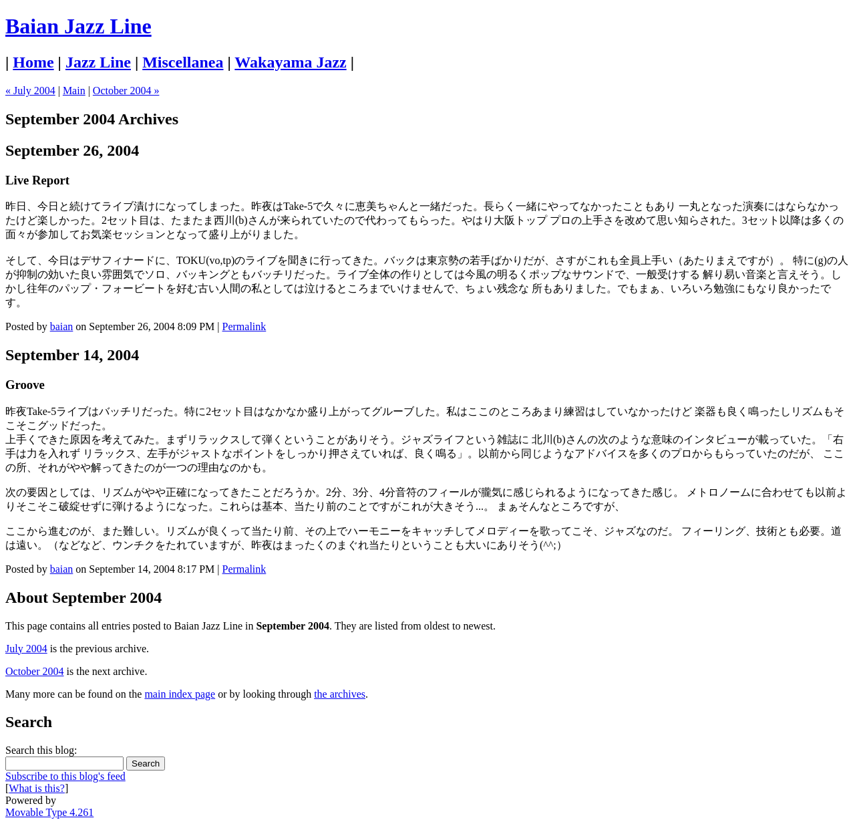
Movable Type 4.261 (49, 812)
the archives (339, 694)
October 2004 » (126, 90)
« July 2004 (30, 90)
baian (61, 326)
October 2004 (34, 671)
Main (74, 90)
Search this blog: (41, 750)
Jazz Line (98, 62)
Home (33, 62)
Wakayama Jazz (290, 62)
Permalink (244, 326)
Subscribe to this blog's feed (65, 776)
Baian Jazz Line (78, 26)
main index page (179, 694)
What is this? (37, 788)
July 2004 (26, 648)
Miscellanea (182, 62)
